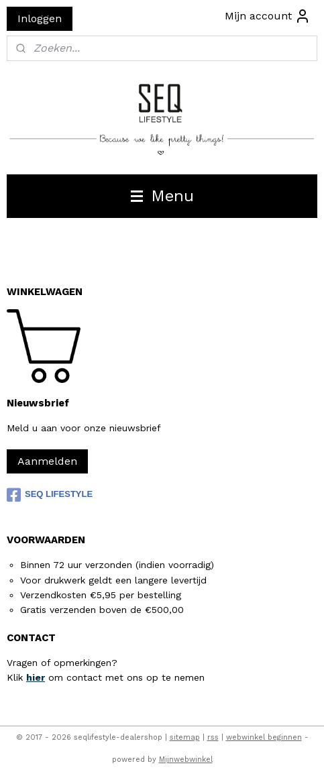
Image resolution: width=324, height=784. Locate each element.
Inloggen (39, 18)
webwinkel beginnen (264, 737)
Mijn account (268, 16)
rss (213, 737)
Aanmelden (47, 461)
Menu (162, 195)
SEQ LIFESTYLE (50, 495)
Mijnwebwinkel (186, 759)
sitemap (185, 737)
